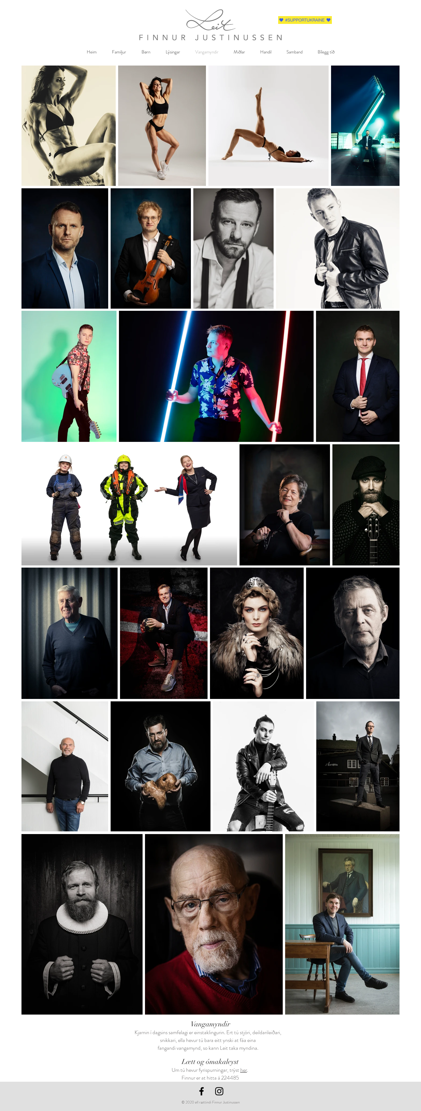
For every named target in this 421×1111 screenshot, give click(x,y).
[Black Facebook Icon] (201, 1091)
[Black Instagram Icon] (219, 1091)
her (243, 1070)
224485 (230, 1078)
